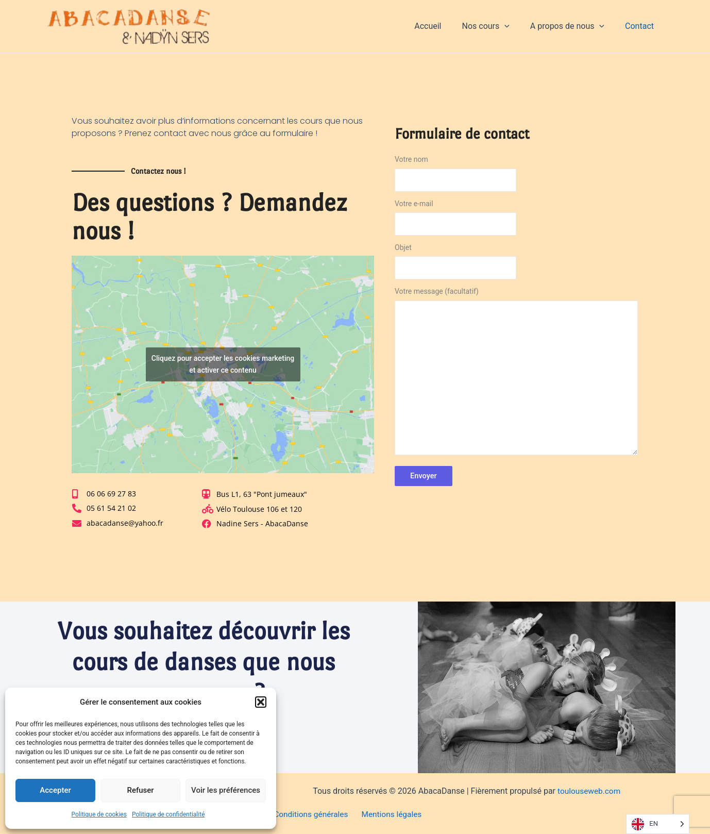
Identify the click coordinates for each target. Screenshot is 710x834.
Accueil (442, 26)
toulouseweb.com (589, 791)
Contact (641, 26)
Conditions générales (310, 815)
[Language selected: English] (657, 824)
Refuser (140, 790)
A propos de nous (573, 26)
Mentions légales (389, 815)
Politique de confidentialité (168, 814)
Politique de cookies (99, 814)
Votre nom (516, 175)
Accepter (55, 790)
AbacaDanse (259, 26)
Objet (516, 264)
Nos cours (495, 26)
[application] (515, 26)
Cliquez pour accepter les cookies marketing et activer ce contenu (222, 364)
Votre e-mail (516, 220)
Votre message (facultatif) (516, 375)
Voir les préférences (225, 790)
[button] (261, 702)
